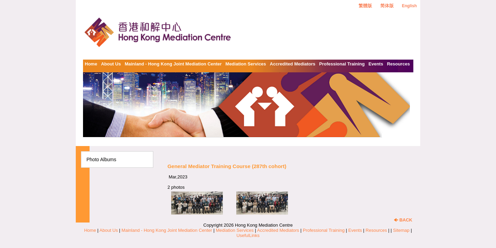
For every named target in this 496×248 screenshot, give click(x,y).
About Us (111, 63)
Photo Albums (101, 159)
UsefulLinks (247, 235)
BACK (403, 220)
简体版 (387, 5)
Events (376, 63)
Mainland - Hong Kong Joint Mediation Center (173, 63)
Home (91, 63)
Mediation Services (246, 63)
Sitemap (401, 230)
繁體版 (365, 5)
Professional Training (342, 63)
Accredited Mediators (292, 63)
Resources (398, 63)
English (409, 5)
